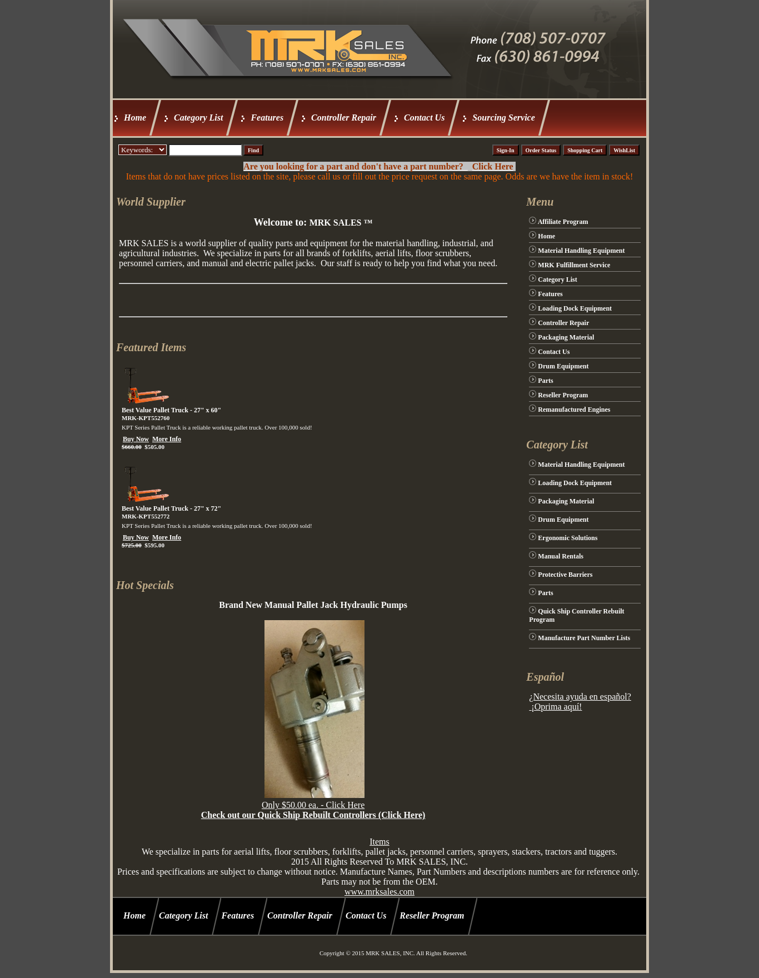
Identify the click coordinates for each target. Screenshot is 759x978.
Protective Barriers (565, 574)
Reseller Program (563, 395)
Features (267, 117)
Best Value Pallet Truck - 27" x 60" (171, 410)
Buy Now (136, 439)
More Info (166, 439)
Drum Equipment (563, 366)
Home (135, 117)
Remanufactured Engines (574, 409)
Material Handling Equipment (581, 251)
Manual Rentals (560, 556)
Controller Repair (343, 117)
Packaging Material (566, 337)
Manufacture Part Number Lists (584, 638)
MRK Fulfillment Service (574, 265)
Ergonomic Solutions (567, 538)
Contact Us (424, 117)
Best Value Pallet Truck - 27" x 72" (171, 508)
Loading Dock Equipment (575, 308)
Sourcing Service (503, 117)
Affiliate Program (563, 222)
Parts (545, 381)
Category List (198, 117)
